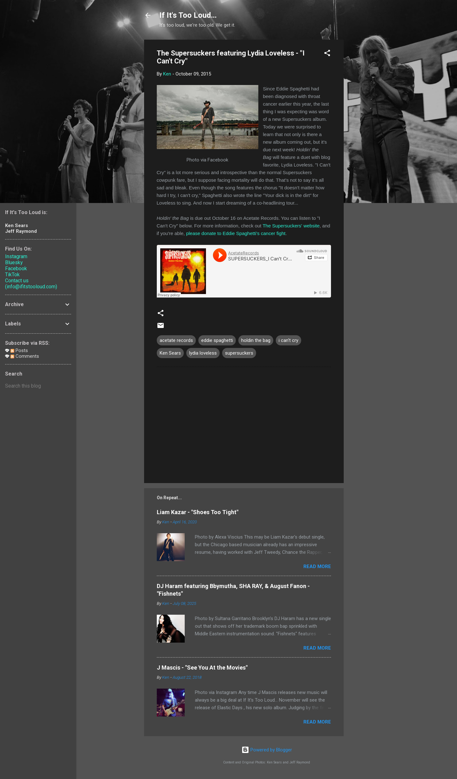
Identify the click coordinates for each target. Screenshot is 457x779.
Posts (19, 350)
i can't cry (288, 340)
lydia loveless (203, 353)
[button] (327, 54)
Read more (317, 566)
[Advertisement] (369, 135)
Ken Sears (170, 353)
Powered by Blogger (267, 750)
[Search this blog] (38, 386)
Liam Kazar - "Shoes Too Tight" (197, 512)
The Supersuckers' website (291, 225)
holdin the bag (255, 340)
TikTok (12, 275)
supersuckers (239, 353)
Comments (24, 356)
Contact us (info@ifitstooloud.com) (31, 284)
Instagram (16, 256)
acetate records (176, 340)
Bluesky (14, 262)
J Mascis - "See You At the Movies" (202, 667)
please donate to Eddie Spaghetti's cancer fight (235, 233)
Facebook (16, 268)
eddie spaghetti (217, 340)
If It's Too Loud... (188, 15)
